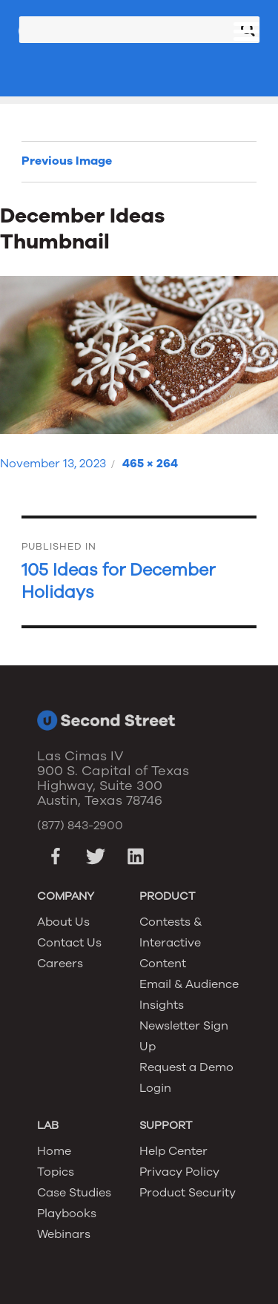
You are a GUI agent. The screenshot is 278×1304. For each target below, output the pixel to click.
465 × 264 (150, 463)
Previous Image (66, 161)
